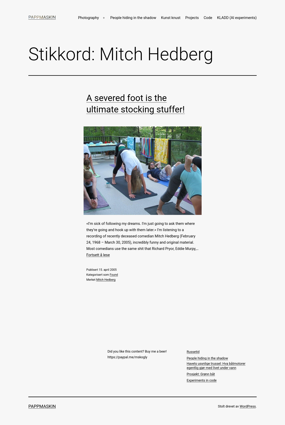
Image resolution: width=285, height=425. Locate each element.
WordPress (248, 406)
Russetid (193, 352)
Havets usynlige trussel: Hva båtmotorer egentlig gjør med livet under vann (216, 366)
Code (208, 17)
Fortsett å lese (98, 255)
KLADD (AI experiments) (237, 17)
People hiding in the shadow (133, 17)
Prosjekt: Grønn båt (201, 374)
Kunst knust (170, 17)
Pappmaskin (42, 17)
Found (114, 274)
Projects (192, 17)
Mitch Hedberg (106, 279)
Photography (88, 17)
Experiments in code (202, 380)
